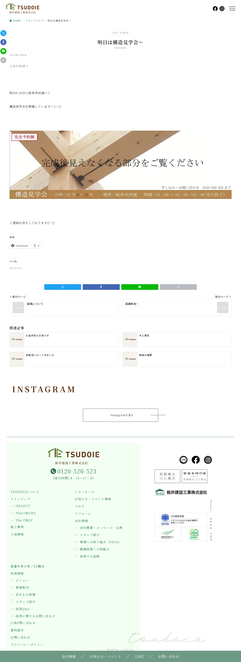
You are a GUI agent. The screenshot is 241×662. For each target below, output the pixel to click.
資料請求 (17, 630)
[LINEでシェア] (3, 51)
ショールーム (85, 491)
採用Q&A (23, 609)
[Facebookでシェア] (3, 42)
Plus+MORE (26, 513)
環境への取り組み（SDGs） (101, 542)
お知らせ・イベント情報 (93, 499)
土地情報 (17, 534)
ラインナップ (21, 499)
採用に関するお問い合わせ (35, 616)
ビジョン (22, 580)
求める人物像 (26, 595)
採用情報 (17, 573)
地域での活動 (90, 556)
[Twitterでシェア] (3, 33)
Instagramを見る (122, 415)
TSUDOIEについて (25, 491)
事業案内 (22, 587)
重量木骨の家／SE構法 (28, 566)
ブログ (80, 506)
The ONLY (24, 520)
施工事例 (17, 527)
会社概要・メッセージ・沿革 (101, 528)
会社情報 (81, 520)
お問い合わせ (21, 637)
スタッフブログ (120, 32)
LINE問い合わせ (23, 622)
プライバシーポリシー (27, 644)
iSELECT (23, 506)
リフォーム (83, 513)
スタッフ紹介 (90, 535)
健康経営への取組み (95, 549)
